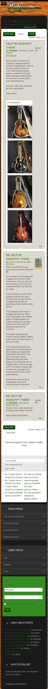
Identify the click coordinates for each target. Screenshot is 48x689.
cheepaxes (18, 27)
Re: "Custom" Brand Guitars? (19, 630)
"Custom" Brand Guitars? (17, 636)
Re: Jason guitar (13, 648)
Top (40, 246)
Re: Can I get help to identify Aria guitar (32, 496)
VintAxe (27, 27)
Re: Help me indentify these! (18, 639)
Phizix (33, 27)
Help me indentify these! (17, 645)
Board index (9, 21)
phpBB (17, 442)
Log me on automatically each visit (20, 604)
